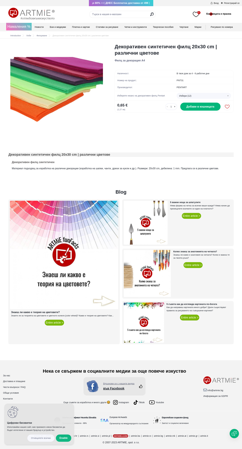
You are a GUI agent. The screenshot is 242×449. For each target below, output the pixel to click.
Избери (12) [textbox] (185, 96)
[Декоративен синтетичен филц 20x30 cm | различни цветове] (56, 90)
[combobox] (204, 96)
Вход (216, 3)
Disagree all (41, 438)
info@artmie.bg (215, 390)
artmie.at (182, 436)
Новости (39, 27)
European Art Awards (118, 417)
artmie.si (95, 436)
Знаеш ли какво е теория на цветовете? (35, 312)
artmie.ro (147, 436)
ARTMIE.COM (120, 436)
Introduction (15, 35)
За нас (6, 375)
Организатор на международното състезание (129, 423)
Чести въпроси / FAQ (14, 387)
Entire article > (54, 322)
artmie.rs (84, 436)
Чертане (183, 27)
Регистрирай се (232, 3)
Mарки (198, 27)
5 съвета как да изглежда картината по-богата (192, 304)
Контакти (8, 398)
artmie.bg (158, 436)
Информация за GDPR (215, 396)
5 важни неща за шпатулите (185, 202)
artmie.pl (106, 436)
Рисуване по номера (222, 27)
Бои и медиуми (58, 27)
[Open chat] (234, 433)
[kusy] (171, 106)
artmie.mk (170, 436)
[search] (152, 15)
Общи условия (11, 392)
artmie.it (204, 436)
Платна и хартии (81, 27)
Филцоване (42, 35)
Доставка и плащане (14, 381)
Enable (64, 438)
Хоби (28, 35)
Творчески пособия (163, 27)
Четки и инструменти (135, 27)
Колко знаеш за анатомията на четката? (195, 251)
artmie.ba (135, 436)
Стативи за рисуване (107, 27)
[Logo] (31, 14)
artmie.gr (193, 436)
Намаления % (18, 27)
